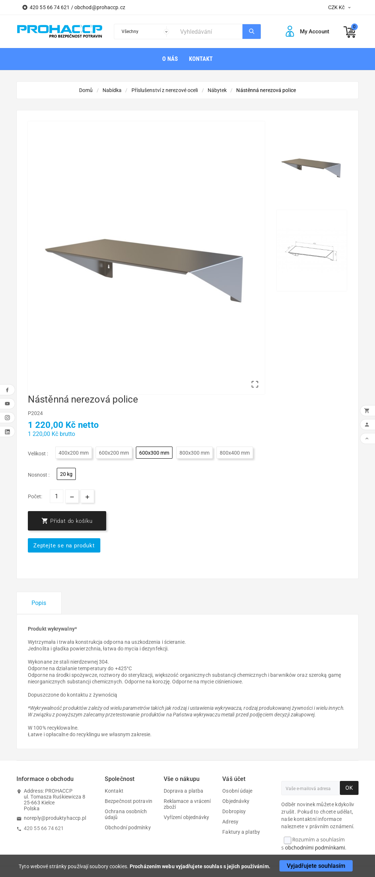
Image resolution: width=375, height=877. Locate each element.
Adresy (230, 822)
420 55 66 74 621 (44, 828)
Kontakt (114, 791)
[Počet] (56, 496)
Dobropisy (234, 811)
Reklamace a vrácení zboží (187, 804)
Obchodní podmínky (128, 827)
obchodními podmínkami (315, 847)
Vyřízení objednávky (186, 817)
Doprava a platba (184, 791)
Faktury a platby (241, 832)
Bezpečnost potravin (128, 801)
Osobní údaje (237, 791)
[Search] (209, 31)
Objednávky (235, 801)
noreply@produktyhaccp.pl (55, 818)
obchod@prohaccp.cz (99, 7)
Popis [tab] (39, 602)
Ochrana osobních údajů (126, 814)
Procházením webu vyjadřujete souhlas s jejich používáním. (200, 866)
